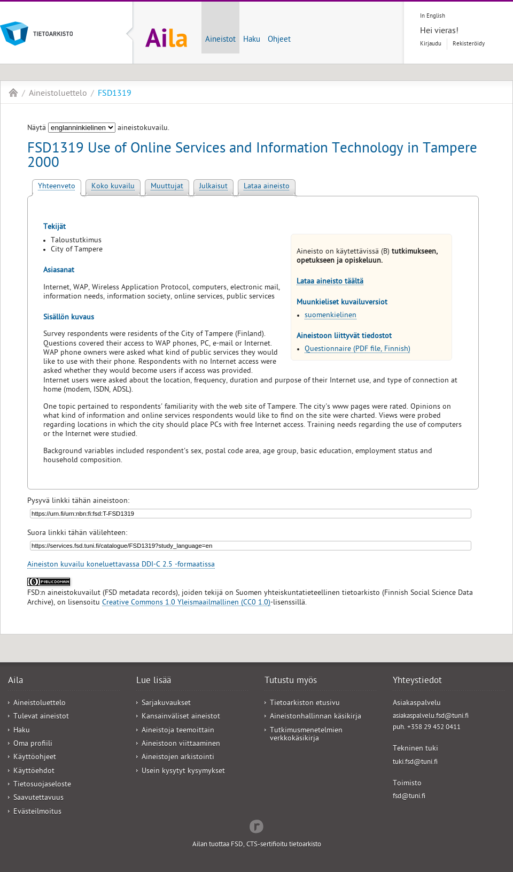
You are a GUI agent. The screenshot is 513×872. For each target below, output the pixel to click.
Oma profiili (32, 744)
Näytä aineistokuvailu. (98, 128)
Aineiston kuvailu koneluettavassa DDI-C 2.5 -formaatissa (121, 565)
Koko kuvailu (113, 187)
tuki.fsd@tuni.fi (415, 763)
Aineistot (220, 40)
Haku (251, 40)
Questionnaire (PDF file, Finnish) (357, 349)
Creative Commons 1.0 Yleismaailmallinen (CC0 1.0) (186, 603)
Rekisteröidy (469, 44)
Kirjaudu (430, 44)
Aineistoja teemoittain (178, 731)
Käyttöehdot (34, 771)
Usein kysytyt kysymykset (183, 771)
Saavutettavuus (38, 798)
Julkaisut (213, 187)
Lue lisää (153, 681)
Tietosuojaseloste (42, 785)
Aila (13, 92)
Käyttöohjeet (34, 757)
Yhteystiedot (417, 681)
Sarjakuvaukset (166, 703)
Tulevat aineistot (41, 717)
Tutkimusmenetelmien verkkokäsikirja (306, 735)
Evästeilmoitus (37, 812)
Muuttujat (167, 187)
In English (432, 16)
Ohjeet (279, 40)
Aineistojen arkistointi (178, 757)
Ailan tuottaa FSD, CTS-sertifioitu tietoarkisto (256, 845)
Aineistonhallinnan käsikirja (315, 717)
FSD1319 (114, 94)
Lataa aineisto (267, 187)
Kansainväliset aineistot (181, 717)
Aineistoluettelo (58, 94)
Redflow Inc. (256, 825)
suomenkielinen (330, 315)
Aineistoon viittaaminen (181, 744)
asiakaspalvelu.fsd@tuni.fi (431, 717)
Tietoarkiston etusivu (305, 703)
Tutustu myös (291, 681)
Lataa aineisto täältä (330, 282)
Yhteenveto (56, 187)
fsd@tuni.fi (409, 797)
